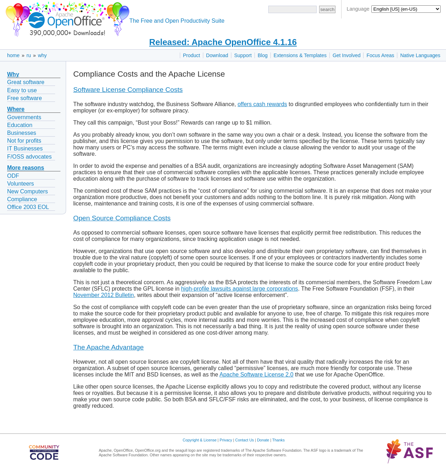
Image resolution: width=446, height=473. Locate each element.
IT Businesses (25, 148)
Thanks (278, 440)
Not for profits (24, 141)
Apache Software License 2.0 (256, 375)
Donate (263, 440)
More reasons (25, 168)
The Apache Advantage (108, 347)
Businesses (21, 133)
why (42, 55)
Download (217, 55)
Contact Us (244, 440)
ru (29, 55)
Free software (24, 98)
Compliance (22, 199)
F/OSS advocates (29, 157)
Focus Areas (380, 55)
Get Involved (347, 55)
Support (243, 55)
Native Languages (420, 55)
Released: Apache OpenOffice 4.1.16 (223, 42)
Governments (24, 117)
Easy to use (22, 90)
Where (16, 109)
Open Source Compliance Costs (122, 218)
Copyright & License (199, 440)
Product (191, 55)
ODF (13, 176)
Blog (263, 55)
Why (13, 74)
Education (19, 125)
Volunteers (20, 184)
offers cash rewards (262, 104)
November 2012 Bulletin (103, 295)
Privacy (226, 440)
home (13, 55)
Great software (25, 82)
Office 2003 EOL (28, 207)
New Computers (27, 191)
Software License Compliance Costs (128, 89)
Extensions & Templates (300, 55)
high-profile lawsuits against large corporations (239, 289)
